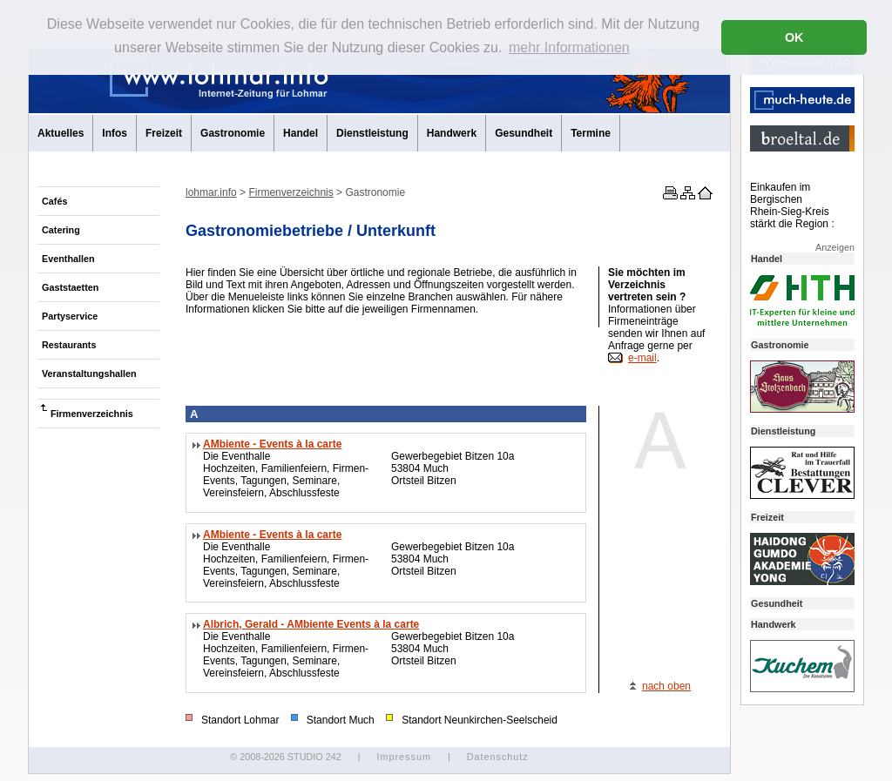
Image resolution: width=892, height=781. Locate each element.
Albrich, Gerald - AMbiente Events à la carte (311, 624)
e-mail (642, 358)
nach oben (666, 686)
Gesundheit (523, 133)
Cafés (54, 201)
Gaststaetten (70, 287)
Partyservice (70, 316)
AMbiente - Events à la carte (272, 444)
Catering (61, 230)
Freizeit (163, 133)
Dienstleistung (372, 133)
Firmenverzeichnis (92, 413)
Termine (591, 133)
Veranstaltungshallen (89, 373)
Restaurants (69, 345)
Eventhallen (68, 258)
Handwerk (451, 133)
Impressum (403, 756)
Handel (300, 133)
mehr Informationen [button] (569, 47)
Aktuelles (60, 133)
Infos (114, 133)
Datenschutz (498, 756)
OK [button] (794, 37)
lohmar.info (211, 192)
